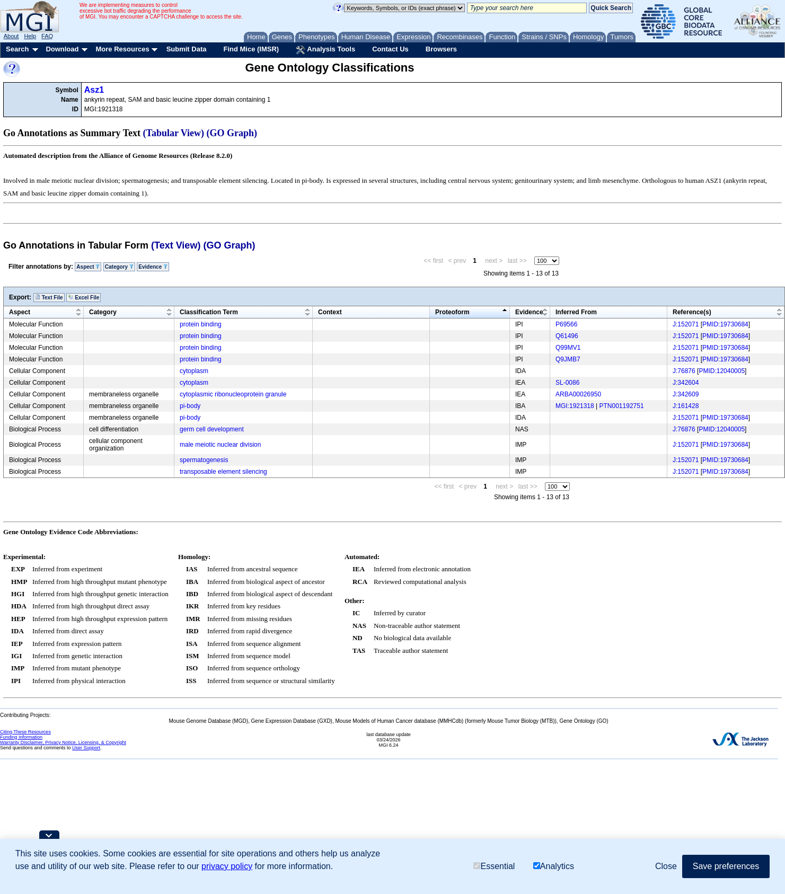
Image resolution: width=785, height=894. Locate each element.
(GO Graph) (232, 133)
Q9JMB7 (567, 359)
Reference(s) (692, 312)
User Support (86, 747)
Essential (494, 866)
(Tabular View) (174, 133)
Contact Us (390, 49)
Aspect (88, 267)
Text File (49, 297)
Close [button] (666, 866)
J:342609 (686, 394)
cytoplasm (194, 371)
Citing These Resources (25, 731)
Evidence (152, 267)
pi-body (190, 406)
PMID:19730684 (725, 324)
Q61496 (566, 336)
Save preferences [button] (726, 866)
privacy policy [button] (226, 866)
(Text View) (175, 245)
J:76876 (684, 371)
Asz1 (94, 89)
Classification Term (209, 312)
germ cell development (212, 429)
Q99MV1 (567, 347)
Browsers (441, 49)
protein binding (201, 324)
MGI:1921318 (574, 406)
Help (30, 36)
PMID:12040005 (722, 371)
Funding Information (21, 737)
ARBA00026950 (578, 394)
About (11, 36)
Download (62, 49)
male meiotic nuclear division (220, 444)
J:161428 (686, 406)
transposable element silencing (223, 471)
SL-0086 (567, 382)
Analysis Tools (325, 50)
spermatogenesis (204, 460)
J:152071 (686, 324)
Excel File (83, 297)
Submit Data (186, 49)
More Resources (122, 49)
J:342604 (686, 382)
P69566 (566, 324)
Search (17, 49)
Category (119, 267)
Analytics (553, 866)
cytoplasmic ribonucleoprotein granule (233, 394)
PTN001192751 (621, 406)
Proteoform (452, 312)
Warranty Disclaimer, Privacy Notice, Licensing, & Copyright (63, 742)
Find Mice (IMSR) (251, 49)
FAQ (47, 36)
